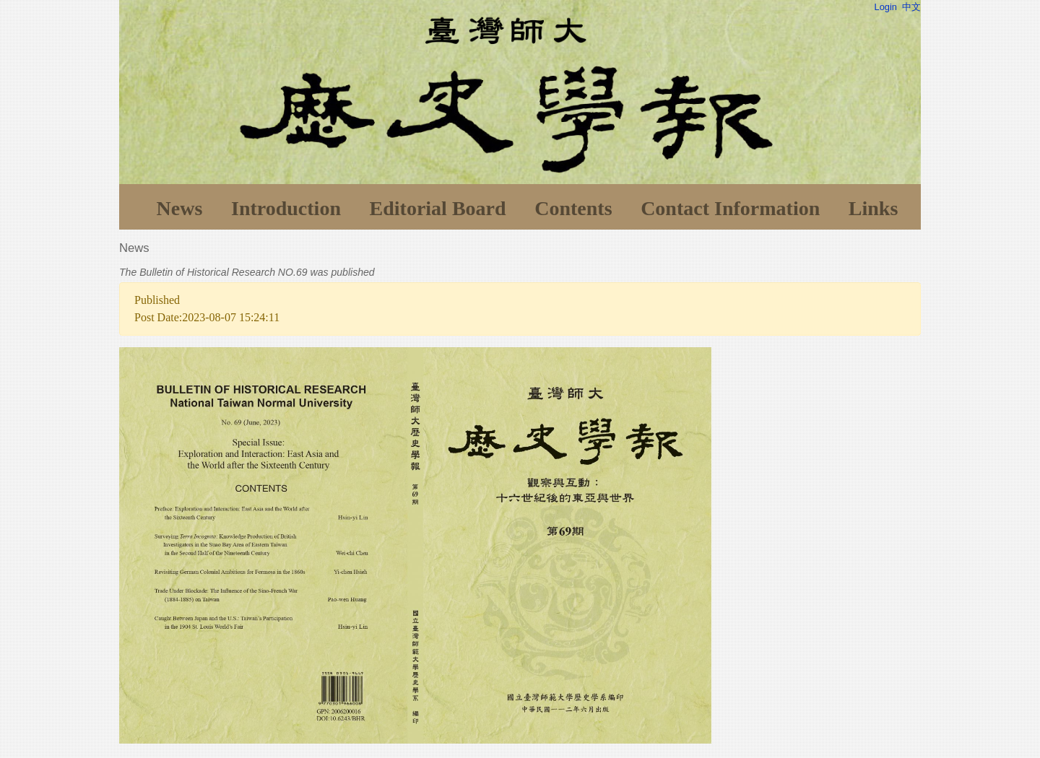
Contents (573, 208)
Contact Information (730, 208)
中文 (911, 6)
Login (886, 6)
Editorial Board (438, 208)
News (180, 208)
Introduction (286, 208)
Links (873, 208)
